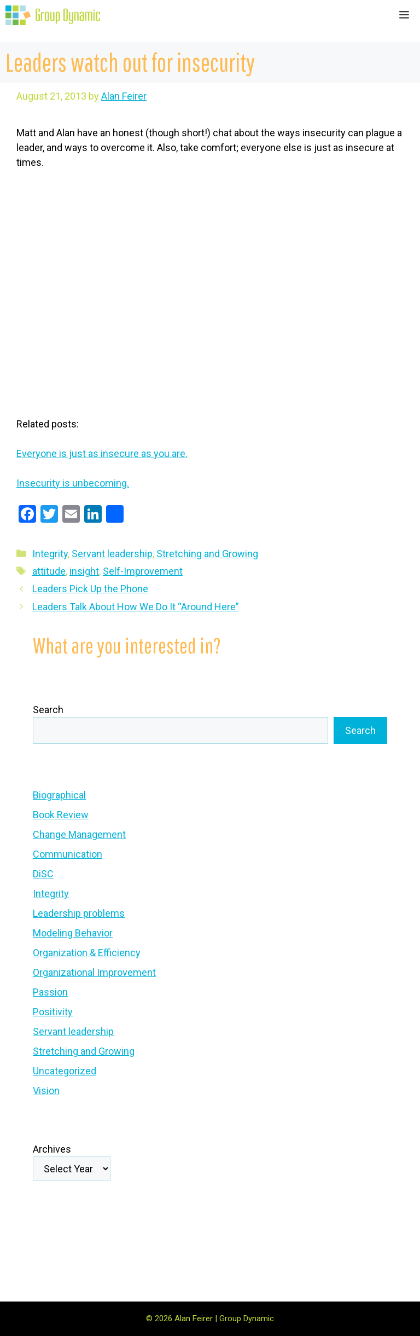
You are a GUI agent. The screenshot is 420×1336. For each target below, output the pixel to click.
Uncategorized (64, 1071)
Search (48, 709)
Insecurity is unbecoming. (72, 483)
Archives (52, 1149)
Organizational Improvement (94, 972)
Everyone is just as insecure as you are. (102, 453)
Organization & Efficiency (87, 952)
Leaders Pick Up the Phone (90, 588)
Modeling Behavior (73, 933)
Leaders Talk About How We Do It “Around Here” (135, 606)
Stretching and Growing (207, 553)
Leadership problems (79, 913)
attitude (49, 571)
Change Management (79, 834)
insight (84, 571)
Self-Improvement (143, 571)
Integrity (50, 553)
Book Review (61, 814)
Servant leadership (112, 553)
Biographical (59, 795)
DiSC (43, 874)
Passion (50, 992)
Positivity (53, 1011)
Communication (67, 854)
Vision (46, 1090)
